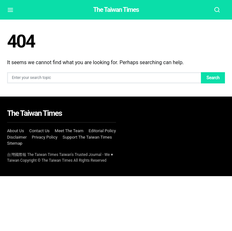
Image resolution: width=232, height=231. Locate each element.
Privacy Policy (44, 137)
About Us (15, 130)
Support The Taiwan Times (87, 137)
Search (213, 77)
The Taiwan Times (116, 9)
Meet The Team (69, 130)
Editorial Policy (102, 130)
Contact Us (39, 130)
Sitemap (14, 143)
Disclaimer (17, 137)
